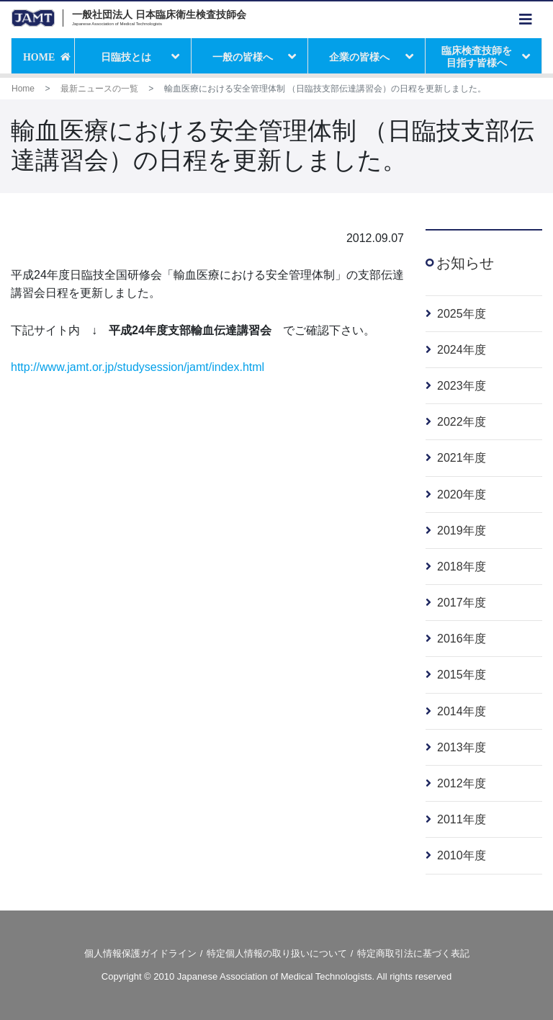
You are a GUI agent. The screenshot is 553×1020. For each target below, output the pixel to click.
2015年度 (461, 674)
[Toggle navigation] (525, 20)
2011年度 (461, 819)
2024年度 (461, 350)
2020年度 (461, 494)
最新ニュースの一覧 (99, 89)
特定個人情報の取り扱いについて (277, 953)
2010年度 (461, 855)
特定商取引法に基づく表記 (413, 953)
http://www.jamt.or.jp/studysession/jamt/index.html (137, 367)
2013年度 (461, 747)
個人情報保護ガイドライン (140, 953)
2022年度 (461, 422)
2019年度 (461, 530)
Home (23, 89)
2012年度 (461, 783)
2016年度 (461, 638)
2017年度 (461, 602)
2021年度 (461, 458)
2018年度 (461, 566)
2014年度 (461, 711)
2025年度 (461, 314)
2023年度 (461, 386)
